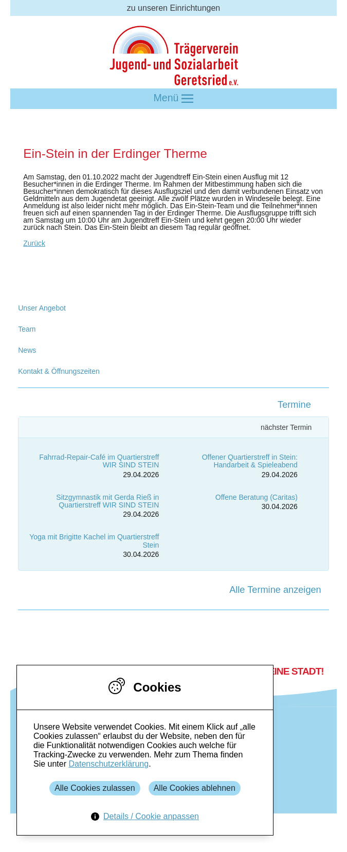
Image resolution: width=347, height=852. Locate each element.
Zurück (34, 243)
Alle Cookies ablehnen (194, 788)
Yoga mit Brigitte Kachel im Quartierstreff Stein (94, 541)
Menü (174, 98)
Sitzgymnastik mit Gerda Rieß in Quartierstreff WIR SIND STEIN (107, 501)
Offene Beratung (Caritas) (256, 497)
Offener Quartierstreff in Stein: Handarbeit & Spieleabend (250, 461)
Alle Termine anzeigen (275, 590)
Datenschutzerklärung (108, 763)
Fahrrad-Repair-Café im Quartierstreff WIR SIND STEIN (99, 461)
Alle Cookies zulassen (94, 788)
